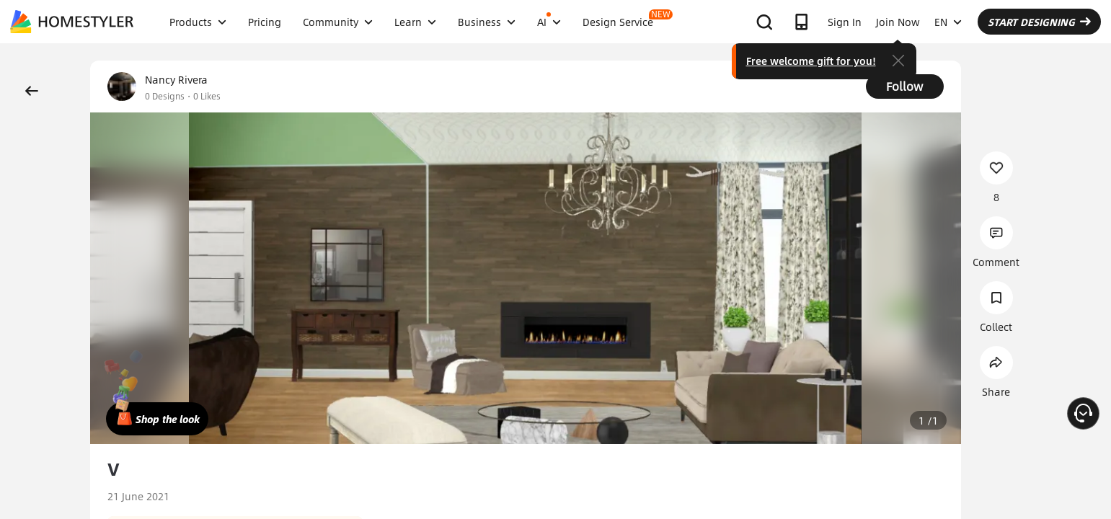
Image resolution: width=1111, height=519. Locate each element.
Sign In (845, 22)
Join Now (898, 22)
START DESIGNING (1039, 22)
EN (948, 22)
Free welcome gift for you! (811, 60)
